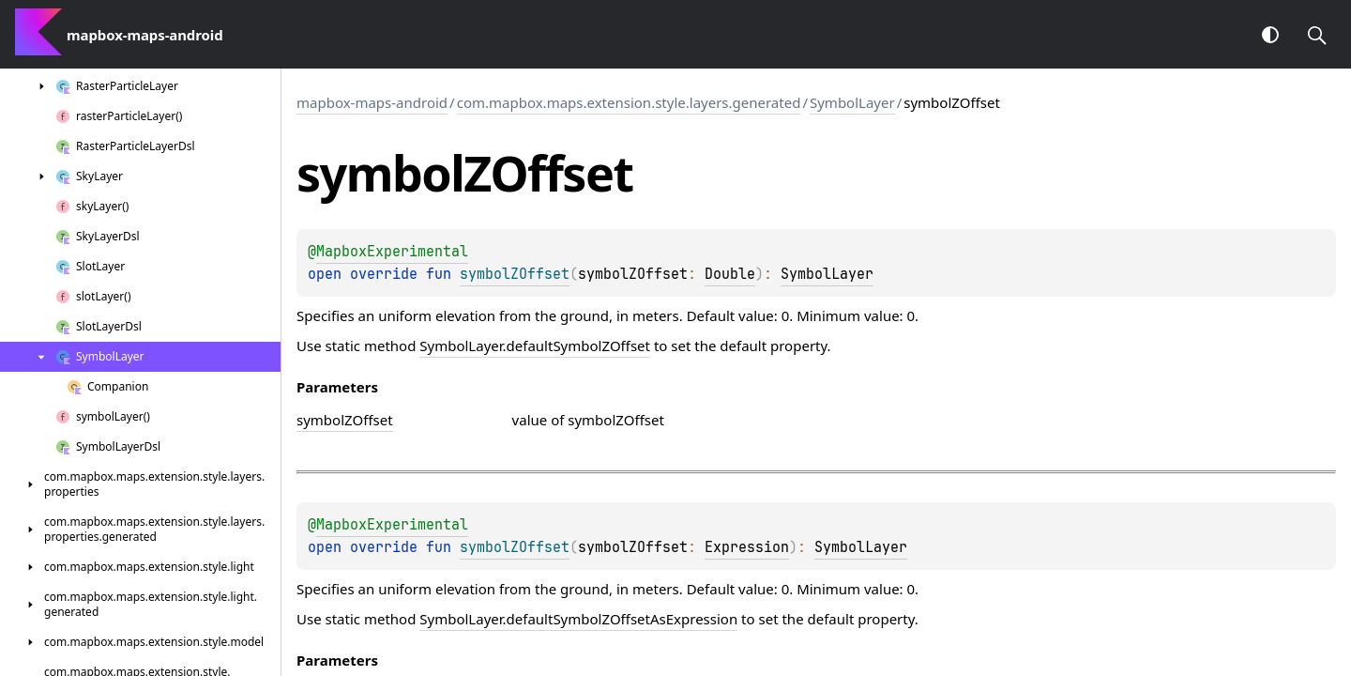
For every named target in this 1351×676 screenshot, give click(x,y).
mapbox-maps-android (372, 102)
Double (730, 274)
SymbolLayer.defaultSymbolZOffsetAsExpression (578, 618)
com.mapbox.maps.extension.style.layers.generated (629, 102)
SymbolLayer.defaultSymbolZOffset (534, 345)
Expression (747, 547)
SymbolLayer (852, 102)
